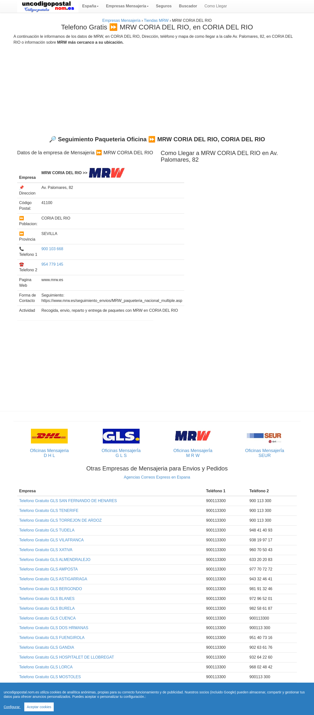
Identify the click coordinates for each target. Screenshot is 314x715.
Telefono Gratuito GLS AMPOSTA (48, 569)
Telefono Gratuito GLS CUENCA (47, 618)
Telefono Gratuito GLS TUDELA (47, 530)
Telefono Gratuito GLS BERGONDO (50, 589)
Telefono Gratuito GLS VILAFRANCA (51, 540)
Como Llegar (215, 6)
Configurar (12, 707)
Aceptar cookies (39, 707)
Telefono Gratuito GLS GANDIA (46, 647)
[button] (90, 6)
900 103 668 (52, 249)
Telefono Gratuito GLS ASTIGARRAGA (53, 579)
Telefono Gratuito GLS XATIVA (45, 550)
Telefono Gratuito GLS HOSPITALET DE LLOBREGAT (66, 657)
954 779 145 (52, 264)
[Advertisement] (157, 88)
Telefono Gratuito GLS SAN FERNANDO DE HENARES (68, 501)
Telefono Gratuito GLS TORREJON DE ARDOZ (60, 520)
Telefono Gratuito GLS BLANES (47, 599)
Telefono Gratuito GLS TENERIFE (48, 510)
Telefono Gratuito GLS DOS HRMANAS (53, 628)
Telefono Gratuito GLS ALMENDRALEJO (55, 560)
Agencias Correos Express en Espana (157, 477)
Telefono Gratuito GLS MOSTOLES (50, 677)
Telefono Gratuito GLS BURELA (47, 608)
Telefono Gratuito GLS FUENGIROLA (52, 638)
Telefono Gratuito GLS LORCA (46, 667)
